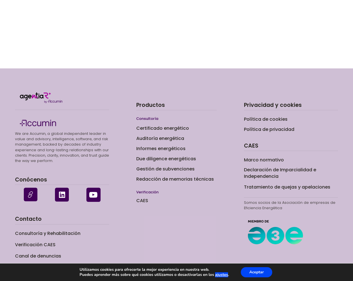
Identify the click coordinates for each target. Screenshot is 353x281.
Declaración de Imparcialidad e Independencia (280, 173)
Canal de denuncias (38, 256)
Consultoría (112, 17)
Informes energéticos (161, 148)
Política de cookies (266, 119)
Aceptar (256, 272)
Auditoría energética (160, 138)
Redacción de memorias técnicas (175, 179)
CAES (142, 200)
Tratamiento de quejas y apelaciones (287, 187)
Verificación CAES (221, 17)
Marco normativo (264, 160)
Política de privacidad (269, 129)
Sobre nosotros (269, 17)
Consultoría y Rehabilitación (47, 233)
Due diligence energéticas (166, 158)
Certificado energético (164, 17)
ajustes (221, 274)
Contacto (310, 17)
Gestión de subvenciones (165, 169)
